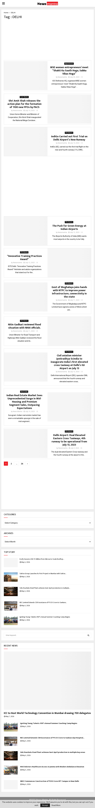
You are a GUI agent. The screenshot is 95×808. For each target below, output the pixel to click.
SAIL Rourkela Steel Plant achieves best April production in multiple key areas (52, 752)
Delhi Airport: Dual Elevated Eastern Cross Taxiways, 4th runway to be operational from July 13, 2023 (69, 440)
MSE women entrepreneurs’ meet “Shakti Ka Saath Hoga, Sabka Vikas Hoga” (69, 70)
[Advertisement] (47, 40)
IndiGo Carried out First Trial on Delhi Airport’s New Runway (69, 138)
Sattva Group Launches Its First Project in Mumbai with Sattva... (43, 573)
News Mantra (17, 411)
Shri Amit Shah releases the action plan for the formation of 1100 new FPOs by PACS (24, 104)
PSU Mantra (69, 132)
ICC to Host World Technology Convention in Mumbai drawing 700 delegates (47, 713)
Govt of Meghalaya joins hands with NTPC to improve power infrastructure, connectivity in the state (69, 292)
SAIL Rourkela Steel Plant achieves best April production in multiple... (45, 588)
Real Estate (24, 391)
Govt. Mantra (24, 97)
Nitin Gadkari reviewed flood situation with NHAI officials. (24, 326)
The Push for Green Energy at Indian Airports (69, 227)
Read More (56, 805)
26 (22, 464)
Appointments (69, 63)
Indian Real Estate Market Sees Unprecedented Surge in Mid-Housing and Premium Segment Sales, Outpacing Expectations (24, 401)
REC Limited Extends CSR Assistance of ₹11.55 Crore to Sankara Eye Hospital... (52, 737)
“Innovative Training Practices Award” (24, 257)
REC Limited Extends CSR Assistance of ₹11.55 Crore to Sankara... (43, 602)
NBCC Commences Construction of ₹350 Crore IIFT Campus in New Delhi (49, 781)
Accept (45, 805)
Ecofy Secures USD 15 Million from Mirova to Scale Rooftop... (42, 559)
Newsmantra (62, 77)
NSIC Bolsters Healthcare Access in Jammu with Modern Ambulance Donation (52, 766)
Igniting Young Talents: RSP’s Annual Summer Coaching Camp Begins (45, 616)
